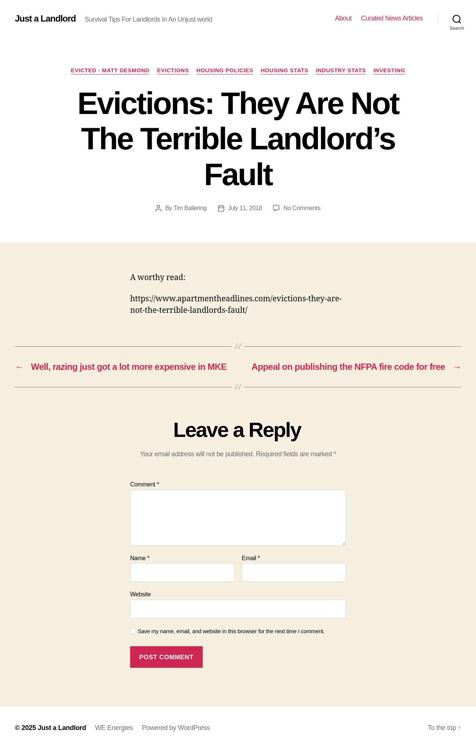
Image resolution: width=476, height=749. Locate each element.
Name (139, 558)
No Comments (301, 208)
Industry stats (341, 70)
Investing (389, 70)
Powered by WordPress (176, 727)
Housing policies (224, 70)
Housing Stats (284, 70)
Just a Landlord (45, 18)
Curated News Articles (392, 18)
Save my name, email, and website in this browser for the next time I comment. (231, 631)
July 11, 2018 (245, 208)
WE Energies (114, 727)
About (343, 18)
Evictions (173, 70)
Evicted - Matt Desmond (110, 70)
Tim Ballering (189, 208)
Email (251, 558)
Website (140, 594)
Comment (144, 484)
